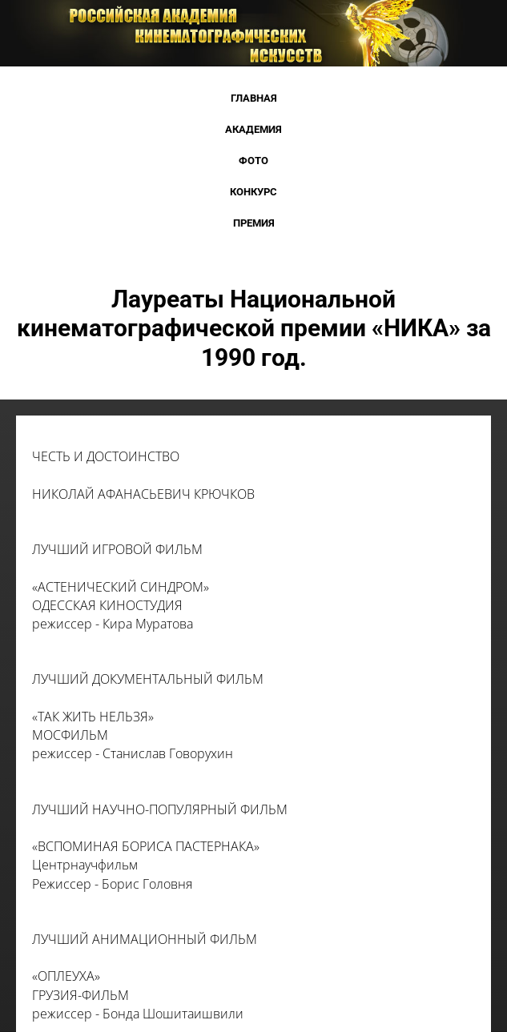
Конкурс (253, 192)
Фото (253, 161)
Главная (254, 98)
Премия (254, 223)
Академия (253, 129)
